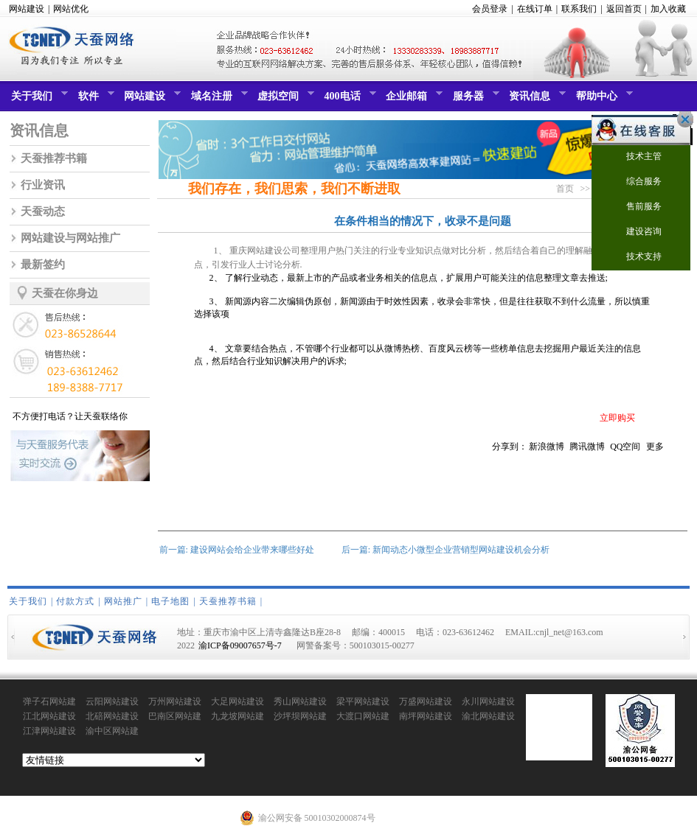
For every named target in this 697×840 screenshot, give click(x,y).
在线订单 (534, 9)
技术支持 (635, 257)
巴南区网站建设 (174, 717)
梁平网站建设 (362, 701)
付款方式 (75, 601)
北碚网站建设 (112, 716)
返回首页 (624, 9)
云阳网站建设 (112, 701)
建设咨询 (635, 232)
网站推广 (123, 601)
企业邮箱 (412, 99)
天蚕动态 (43, 211)
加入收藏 (668, 9)
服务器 (474, 99)
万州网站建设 (174, 701)
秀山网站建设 (300, 701)
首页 (565, 188)
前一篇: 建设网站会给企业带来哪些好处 (236, 550)
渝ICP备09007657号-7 (240, 645)
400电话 (348, 99)
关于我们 (37, 99)
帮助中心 (602, 99)
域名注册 (217, 99)
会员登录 (489, 9)
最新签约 (43, 264)
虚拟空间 (284, 99)
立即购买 (617, 418)
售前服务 (635, 207)
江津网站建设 (49, 731)
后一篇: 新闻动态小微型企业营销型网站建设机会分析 (445, 550)
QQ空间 (625, 446)
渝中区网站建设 (112, 732)
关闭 (681, 119)
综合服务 (635, 182)
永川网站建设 (488, 701)
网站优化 (71, 9)
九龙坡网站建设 (237, 717)
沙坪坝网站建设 (300, 717)
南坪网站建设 (425, 716)
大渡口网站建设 (362, 717)
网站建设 (26, 9)
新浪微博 (546, 446)
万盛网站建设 (425, 701)
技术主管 (635, 157)
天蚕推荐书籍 (54, 158)
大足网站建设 (237, 701)
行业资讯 (43, 185)
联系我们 (579, 9)
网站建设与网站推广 (70, 238)
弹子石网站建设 (49, 702)
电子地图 (170, 601)
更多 (655, 446)
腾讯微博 (587, 446)
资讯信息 (535, 99)
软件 (94, 99)
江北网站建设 (49, 716)
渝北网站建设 (488, 716)
